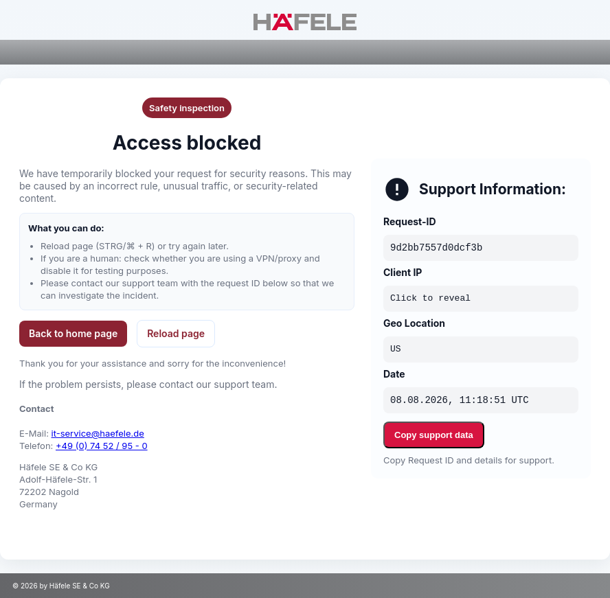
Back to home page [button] (73, 333)
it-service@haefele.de (98, 433)
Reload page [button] (176, 333)
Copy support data (433, 435)
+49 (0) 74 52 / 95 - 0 (102, 445)
